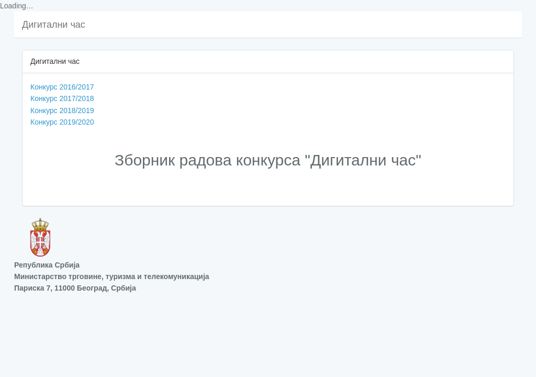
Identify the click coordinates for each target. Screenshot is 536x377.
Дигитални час (53, 24)
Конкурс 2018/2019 (62, 110)
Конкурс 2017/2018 (62, 98)
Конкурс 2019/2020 (62, 122)
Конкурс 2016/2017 (62, 87)
